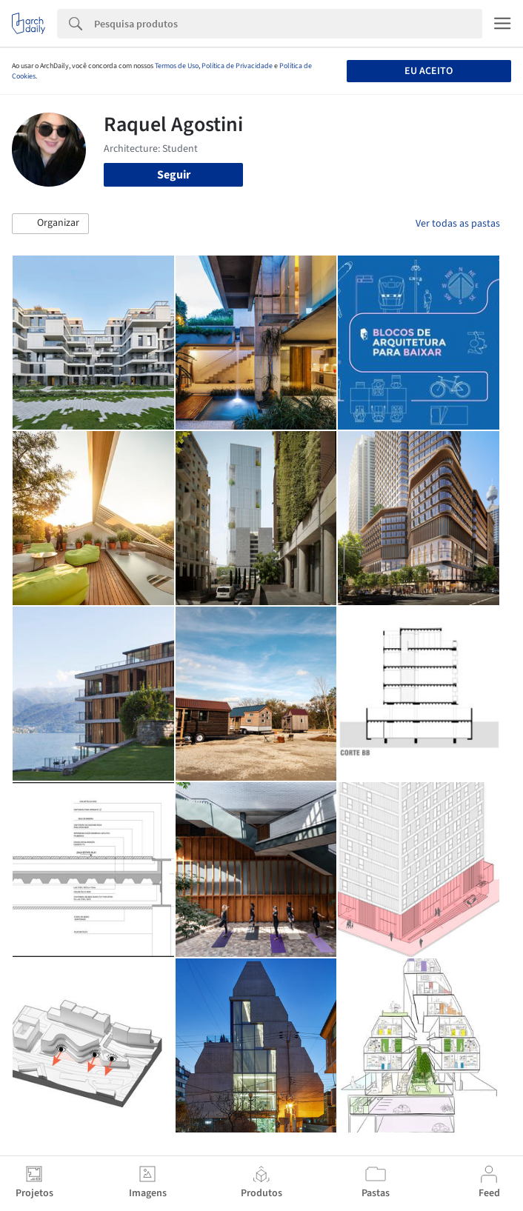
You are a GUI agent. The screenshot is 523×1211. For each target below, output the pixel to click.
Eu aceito (428, 71)
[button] (50, 223)
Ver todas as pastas (458, 223)
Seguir (173, 175)
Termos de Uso (177, 66)
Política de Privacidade (237, 66)
